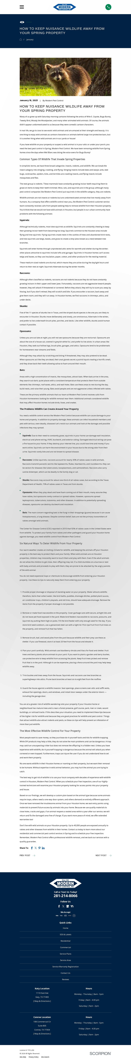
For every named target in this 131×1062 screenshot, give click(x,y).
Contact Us (65, 973)
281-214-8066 (65, 896)
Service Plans (65, 953)
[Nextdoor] (72, 906)
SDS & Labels (65, 934)
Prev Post (27, 855)
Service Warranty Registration (65, 966)
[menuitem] (23, 1057)
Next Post (103, 855)
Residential (65, 941)
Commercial (65, 947)
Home (65, 928)
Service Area (65, 960)
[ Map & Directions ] (42, 1001)
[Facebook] (59, 906)
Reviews (65, 979)
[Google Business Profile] (67, 906)
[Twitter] (63, 906)
